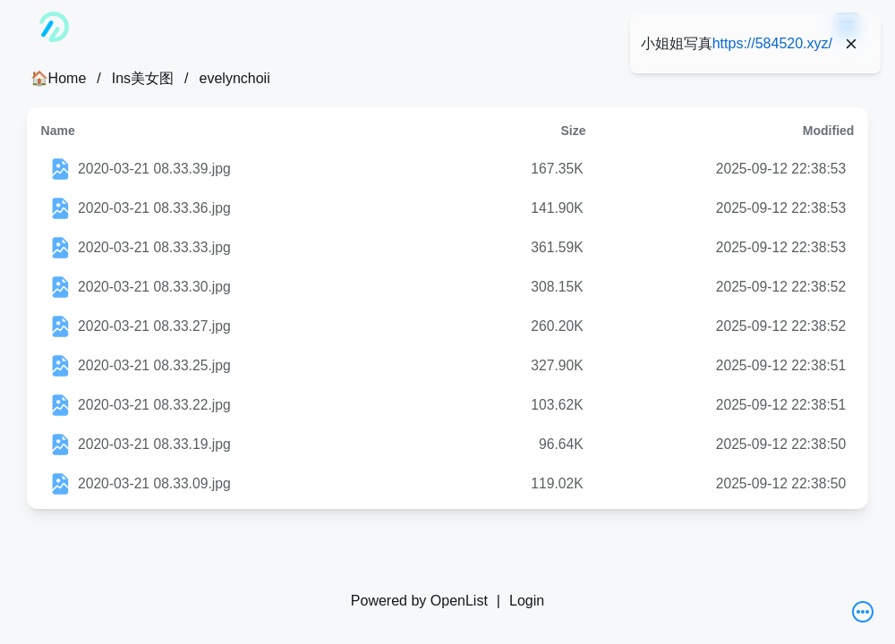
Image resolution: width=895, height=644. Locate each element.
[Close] (851, 44)
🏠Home (58, 78)
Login (526, 600)
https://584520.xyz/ (772, 43)
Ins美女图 (143, 78)
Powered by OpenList (419, 600)
